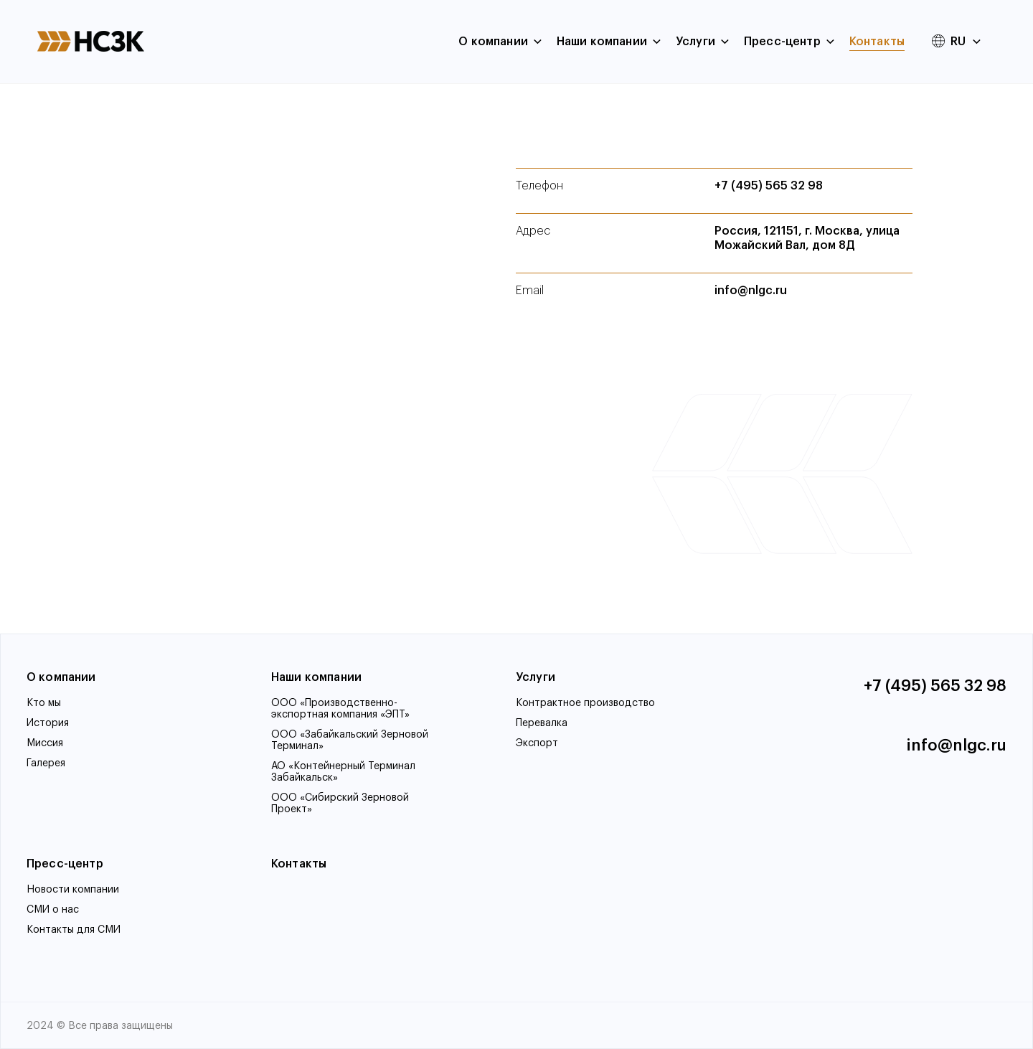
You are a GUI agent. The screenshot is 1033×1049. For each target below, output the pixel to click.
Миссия (45, 743)
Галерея (46, 763)
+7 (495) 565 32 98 (768, 186)
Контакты (877, 41)
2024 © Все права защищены (100, 1026)
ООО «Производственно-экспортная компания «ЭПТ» (340, 709)
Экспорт (537, 743)
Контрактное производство (585, 703)
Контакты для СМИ (74, 930)
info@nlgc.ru (750, 290)
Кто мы (44, 703)
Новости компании (73, 890)
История (48, 723)
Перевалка (541, 723)
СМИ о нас (53, 910)
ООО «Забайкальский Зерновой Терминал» (349, 740)
